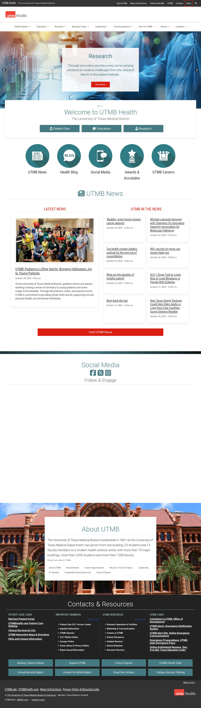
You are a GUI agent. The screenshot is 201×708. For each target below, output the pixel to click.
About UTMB (122, 3)
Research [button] (60, 26)
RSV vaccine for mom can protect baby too (165, 250)
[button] (196, 3)
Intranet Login (38, 700)
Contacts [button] (181, 26)
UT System (54, 572)
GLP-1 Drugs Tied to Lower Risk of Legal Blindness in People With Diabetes (165, 278)
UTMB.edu (11, 689)
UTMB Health (9, 3)
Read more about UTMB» (59, 560)
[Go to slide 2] (100, 106)
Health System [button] (22, 26)
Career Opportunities (94, 567)
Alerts (188, 3)
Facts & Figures (103, 572)
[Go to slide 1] (98, 106)
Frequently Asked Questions (78, 572)
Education (101, 128)
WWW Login (22, 700)
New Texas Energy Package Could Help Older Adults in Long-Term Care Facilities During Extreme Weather (166, 306)
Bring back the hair (117, 300)
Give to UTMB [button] (146, 26)
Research (143, 128)
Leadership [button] (101, 26)
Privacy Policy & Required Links (81, 689)
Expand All (93, 619)
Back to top (189, 682)
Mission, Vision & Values (121, 567)
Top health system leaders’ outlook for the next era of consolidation (122, 252)
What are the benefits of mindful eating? (120, 276)
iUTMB (170, 3)
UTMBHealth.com (28, 689)
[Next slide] (197, 70)
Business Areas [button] (80, 26)
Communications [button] (123, 26)
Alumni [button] (165, 26)
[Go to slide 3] (102, 106)
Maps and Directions (138, 3)
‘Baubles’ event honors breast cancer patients (124, 221)
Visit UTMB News (100, 332)
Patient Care (60, 128)
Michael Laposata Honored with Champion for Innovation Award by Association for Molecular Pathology (167, 225)
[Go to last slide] (4, 70)
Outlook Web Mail (157, 3)
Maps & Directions (50, 689)
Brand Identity (72, 567)
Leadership (143, 567)
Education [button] (42, 26)
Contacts (179, 3)
